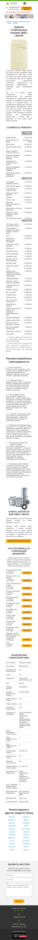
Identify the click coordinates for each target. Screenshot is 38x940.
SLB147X (26, 850)
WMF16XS (26, 817)
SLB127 (26, 847)
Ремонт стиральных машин (21, 21)
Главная (8, 21)
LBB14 (26, 826)
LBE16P (15, 23)
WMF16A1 (11, 817)
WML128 (26, 820)
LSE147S (26, 838)
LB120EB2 (26, 823)
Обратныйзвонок (26, 8)
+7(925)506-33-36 (14, 7)
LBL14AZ (26, 835)
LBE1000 (12, 832)
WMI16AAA (12, 820)
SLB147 (11, 850)
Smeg (9, 23)
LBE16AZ (26, 832)
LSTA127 (12, 844)
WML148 (12, 823)
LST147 (11, 841)
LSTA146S (26, 844)
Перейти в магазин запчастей (19, 541)
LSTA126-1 (26, 841)
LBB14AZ (12, 829)
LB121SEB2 (12, 826)
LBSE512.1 (11, 838)
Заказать (27, 571)
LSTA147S (11, 847)
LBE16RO (12, 835)
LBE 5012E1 (26, 829)
